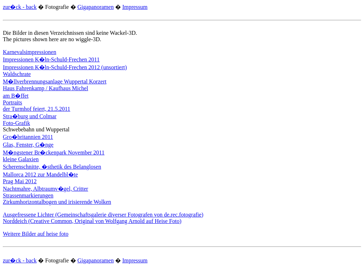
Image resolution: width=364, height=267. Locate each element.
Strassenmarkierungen (28, 195)
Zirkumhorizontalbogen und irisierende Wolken (57, 202)
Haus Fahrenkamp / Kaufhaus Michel (45, 88)
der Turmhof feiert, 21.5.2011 (36, 109)
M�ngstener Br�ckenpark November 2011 (54, 152)
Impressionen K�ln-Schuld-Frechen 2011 (51, 59)
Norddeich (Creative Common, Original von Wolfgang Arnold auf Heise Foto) (92, 221)
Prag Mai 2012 (20, 181)
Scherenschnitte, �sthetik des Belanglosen (52, 167)
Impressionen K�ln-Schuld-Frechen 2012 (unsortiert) (65, 67)
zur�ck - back (20, 7)
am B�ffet (15, 96)
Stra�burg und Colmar (30, 116)
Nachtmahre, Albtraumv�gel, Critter (45, 189)
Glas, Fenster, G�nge (28, 145)
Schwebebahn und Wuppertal (36, 129)
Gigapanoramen (95, 7)
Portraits (12, 102)
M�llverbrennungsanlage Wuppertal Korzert (54, 81)
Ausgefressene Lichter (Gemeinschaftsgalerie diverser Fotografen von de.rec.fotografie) (103, 215)
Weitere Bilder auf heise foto (35, 234)
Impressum (135, 7)
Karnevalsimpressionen (29, 52)
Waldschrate (17, 74)
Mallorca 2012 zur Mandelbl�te (40, 174)
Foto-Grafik (16, 123)
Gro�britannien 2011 (28, 137)
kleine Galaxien (21, 159)
